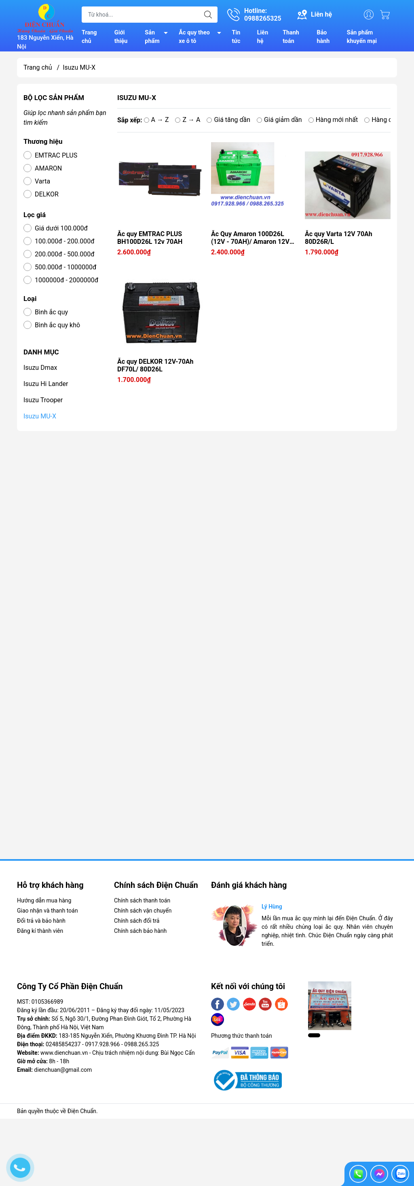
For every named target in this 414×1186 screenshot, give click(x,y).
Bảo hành (323, 37)
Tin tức (236, 37)
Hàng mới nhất (333, 120)
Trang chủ (89, 37)
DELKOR (47, 194)
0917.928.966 (102, 1044)
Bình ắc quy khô (57, 325)
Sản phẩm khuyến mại (362, 37)
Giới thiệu (121, 37)
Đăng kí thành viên (40, 931)
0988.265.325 (141, 1044)
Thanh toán (291, 37)
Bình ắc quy (51, 312)
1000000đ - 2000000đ (66, 280)
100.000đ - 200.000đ (65, 241)
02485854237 (63, 1044)
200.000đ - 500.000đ (65, 254)
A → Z (156, 120)
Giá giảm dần (279, 120)
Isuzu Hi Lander (45, 384)
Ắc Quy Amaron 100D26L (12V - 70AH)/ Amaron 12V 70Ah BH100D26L (250, 237)
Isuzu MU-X (39, 416)
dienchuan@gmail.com (63, 1070)
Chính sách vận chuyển (143, 910)
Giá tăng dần (228, 120)
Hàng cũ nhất (387, 120)
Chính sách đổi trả (136, 920)
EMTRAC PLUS (56, 155)
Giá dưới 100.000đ (61, 228)
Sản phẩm (158, 37)
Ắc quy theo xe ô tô (202, 37)
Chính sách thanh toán (142, 900)
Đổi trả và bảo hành (41, 920)
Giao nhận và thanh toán (47, 910)
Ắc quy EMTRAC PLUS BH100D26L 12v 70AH (149, 237)
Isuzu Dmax (40, 367)
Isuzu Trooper (43, 400)
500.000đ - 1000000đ (66, 267)
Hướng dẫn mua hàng (44, 900)
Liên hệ (262, 37)
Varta (42, 181)
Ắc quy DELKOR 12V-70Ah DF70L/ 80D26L (155, 365)
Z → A (187, 120)
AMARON (48, 168)
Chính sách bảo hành (140, 931)
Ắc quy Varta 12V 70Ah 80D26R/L (338, 237)
